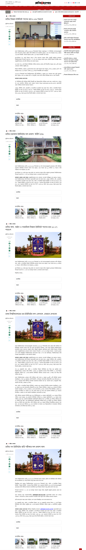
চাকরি (35, 6)
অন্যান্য (78, 6)
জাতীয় (16, 6)
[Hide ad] (80, 549)
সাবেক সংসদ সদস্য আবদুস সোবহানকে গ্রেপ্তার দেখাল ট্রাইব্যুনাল (70, 21)
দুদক (20, 6)
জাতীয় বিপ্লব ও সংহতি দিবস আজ (24, 12)
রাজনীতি (25, 6)
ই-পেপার (65, 2)
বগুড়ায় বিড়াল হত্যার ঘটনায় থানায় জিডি (42, 12)
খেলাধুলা (58, 6)
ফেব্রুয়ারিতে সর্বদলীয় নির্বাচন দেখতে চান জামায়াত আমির (64, 12)
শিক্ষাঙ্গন (30, 6)
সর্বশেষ (11, 6)
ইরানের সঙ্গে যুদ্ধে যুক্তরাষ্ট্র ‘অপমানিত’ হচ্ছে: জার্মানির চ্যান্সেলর (70, 30)
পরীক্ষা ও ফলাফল (12, 16)
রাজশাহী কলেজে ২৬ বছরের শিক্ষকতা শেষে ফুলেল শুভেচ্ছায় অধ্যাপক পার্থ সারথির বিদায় (71, 60)
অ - (9, 44)
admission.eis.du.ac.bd (39, 495)
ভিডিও (73, 6)
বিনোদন (68, 6)
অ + (9, 41)
